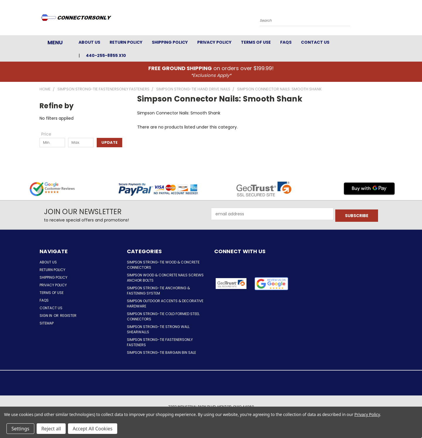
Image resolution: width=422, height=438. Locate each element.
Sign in (46, 315)
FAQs (286, 42)
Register (68, 315)
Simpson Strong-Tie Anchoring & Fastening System (158, 290)
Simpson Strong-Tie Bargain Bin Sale (161, 352)
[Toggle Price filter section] (49, 134)
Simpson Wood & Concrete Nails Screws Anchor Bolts (165, 278)
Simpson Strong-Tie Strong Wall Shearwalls (158, 329)
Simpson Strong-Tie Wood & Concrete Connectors (163, 265)
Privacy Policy (214, 42)
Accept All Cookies (93, 428)
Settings (20, 428)
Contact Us (315, 42)
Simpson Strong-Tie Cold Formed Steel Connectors (163, 316)
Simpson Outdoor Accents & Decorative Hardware (165, 303)
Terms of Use (256, 42)
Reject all (51, 428)
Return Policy (126, 42)
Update (109, 142)
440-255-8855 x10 (106, 55)
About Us (89, 42)
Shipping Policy (170, 42)
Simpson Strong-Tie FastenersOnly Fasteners (160, 342)
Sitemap (47, 323)
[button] (271, 283)
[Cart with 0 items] (381, 19)
